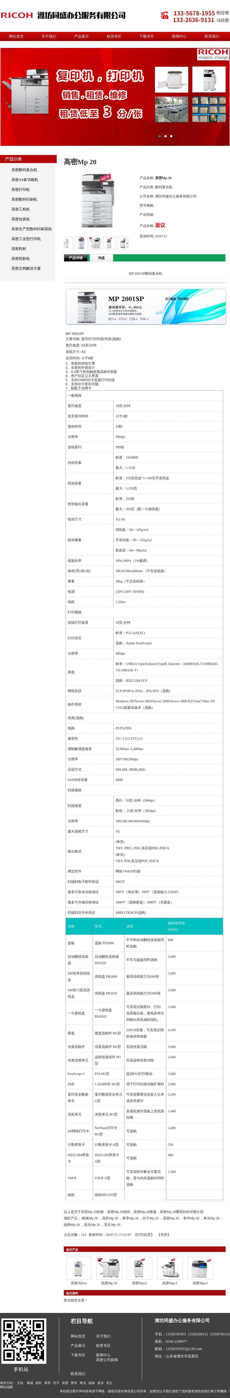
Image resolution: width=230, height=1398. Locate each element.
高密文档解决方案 (26, 268)
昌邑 (38, 1383)
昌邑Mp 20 (110, 1218)
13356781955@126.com (184, 1349)
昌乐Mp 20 (92, 1224)
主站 (20, 1383)
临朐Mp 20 (72, 1224)
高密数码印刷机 (24, 199)
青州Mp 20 (191, 1218)
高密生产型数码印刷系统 (31, 229)
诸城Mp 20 (90, 1218)
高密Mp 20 (171, 1218)
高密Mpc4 (200, 1283)
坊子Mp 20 (151, 1218)
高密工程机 (20, 209)
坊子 (56, 1383)
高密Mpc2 (139, 1283)
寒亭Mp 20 (130, 1218)
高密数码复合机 (24, 170)
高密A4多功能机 (24, 180)
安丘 (109, 1383)
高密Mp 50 (109, 1283)
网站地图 (6, 1387)
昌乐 (100, 1383)
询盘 (101, 258)
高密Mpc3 (169, 1283)
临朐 (91, 1383)
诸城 (30, 1383)
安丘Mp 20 (112, 1224)
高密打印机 (20, 189)
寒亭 (47, 1383)
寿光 (83, 1383)
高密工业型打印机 (26, 239)
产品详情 (76, 258)
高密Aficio (79, 1283)
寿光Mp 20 (211, 1218)
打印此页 (144, 1235)
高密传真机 (20, 219)
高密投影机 (20, 258)
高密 (65, 1383)
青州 (74, 1383)
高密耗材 (18, 249)
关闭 (163, 1235)
